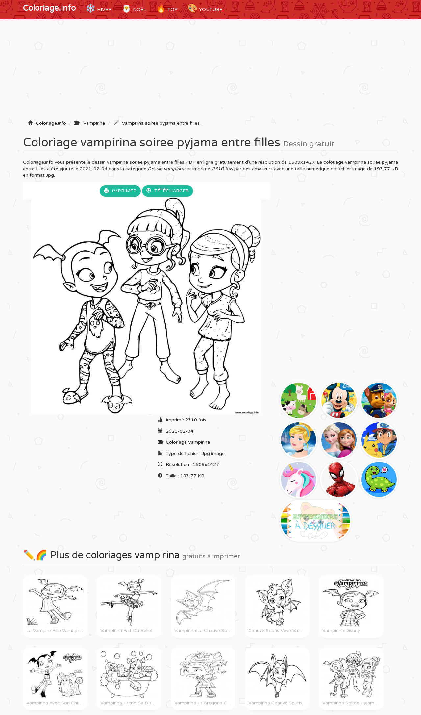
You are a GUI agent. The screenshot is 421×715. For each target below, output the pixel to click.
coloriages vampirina (133, 555)
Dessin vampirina (166, 169)
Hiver (98, 8)
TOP (167, 8)
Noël (133, 8)
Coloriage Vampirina (188, 442)
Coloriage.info (49, 8)
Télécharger (167, 191)
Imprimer (120, 191)
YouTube (204, 8)
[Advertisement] (210, 71)
